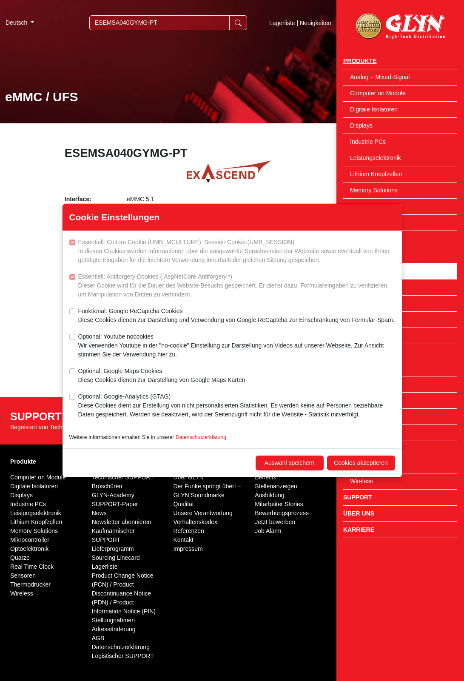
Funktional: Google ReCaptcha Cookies (236, 316)
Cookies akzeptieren (361, 462)
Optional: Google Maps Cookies (161, 376)
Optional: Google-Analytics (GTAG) (236, 406)
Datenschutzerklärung (201, 437)
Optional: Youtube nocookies (236, 346)
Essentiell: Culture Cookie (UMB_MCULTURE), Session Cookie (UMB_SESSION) (236, 252)
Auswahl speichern (290, 462)
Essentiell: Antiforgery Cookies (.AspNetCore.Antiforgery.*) (236, 286)
